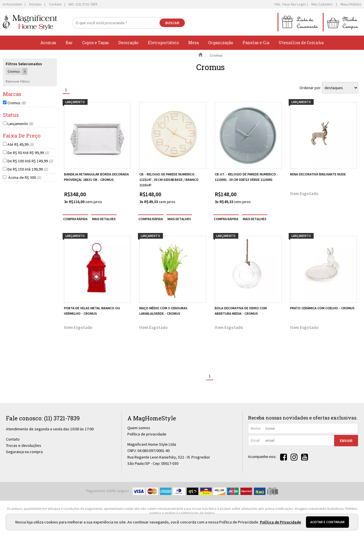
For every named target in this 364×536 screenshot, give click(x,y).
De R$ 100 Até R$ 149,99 (30, 160)
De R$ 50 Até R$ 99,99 (28, 152)
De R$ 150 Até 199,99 (27, 169)
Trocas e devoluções (23, 445)
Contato (13, 439)
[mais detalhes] (104, 218)
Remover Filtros (18, 81)
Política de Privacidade (280, 522)
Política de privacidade (146, 434)
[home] (30, 22)
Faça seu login (294, 4)
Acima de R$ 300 (24, 177)
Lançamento (20, 123)
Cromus (16, 102)
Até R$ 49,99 (20, 144)
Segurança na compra (24, 451)
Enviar (346, 440)
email (255, 440)
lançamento (75, 102)
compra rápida (75, 218)
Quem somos (138, 427)
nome (256, 428)
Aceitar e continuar (327, 522)
